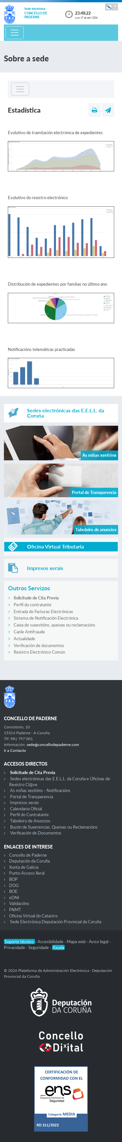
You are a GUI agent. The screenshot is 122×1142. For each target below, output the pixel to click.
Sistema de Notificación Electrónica (46, 618)
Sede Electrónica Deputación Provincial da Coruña (55, 921)
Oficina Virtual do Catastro (33, 915)
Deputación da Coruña (29, 861)
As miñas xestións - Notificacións (40, 790)
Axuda (58, 947)
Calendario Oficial (26, 808)
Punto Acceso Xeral (27, 873)
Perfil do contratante (32, 604)
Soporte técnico (19, 941)
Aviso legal (99, 941)
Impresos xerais (24, 802)
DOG (14, 885)
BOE (13, 891)
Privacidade (15, 947)
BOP (13, 879)
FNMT (15, 909)
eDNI (14, 897)
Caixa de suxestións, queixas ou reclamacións (54, 624)
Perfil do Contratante (29, 814)
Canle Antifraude (29, 631)
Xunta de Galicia (23, 867)
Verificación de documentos (39, 645)
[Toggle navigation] (15, 32)
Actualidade (24, 638)
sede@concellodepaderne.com (53, 744)
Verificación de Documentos (35, 832)
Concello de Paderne (28, 855)
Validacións (19, 903)
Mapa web (77, 941)
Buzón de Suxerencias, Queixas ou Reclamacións (54, 827)
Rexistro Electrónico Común (39, 652)
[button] (111, 6)
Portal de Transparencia (31, 796)
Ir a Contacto (15, 750)
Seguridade (39, 947)
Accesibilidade (50, 941)
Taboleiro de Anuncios (30, 820)
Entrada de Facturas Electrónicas (43, 611)
